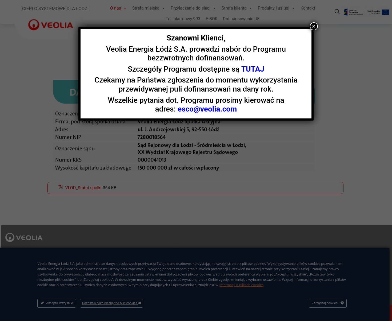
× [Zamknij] (314, 26)
